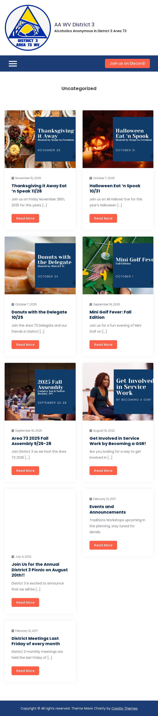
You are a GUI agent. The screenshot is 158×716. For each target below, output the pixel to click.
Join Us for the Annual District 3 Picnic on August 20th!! (40, 569)
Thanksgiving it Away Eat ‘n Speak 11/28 (39, 188)
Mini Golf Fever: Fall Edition (110, 314)
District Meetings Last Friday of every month (36, 641)
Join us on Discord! (127, 63)
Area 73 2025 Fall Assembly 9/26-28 (31, 440)
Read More (25, 218)
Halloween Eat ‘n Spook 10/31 (115, 188)
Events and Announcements (108, 509)
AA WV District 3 (74, 24)
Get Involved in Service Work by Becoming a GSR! (118, 440)
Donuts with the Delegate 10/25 (39, 314)
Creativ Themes (125, 708)
